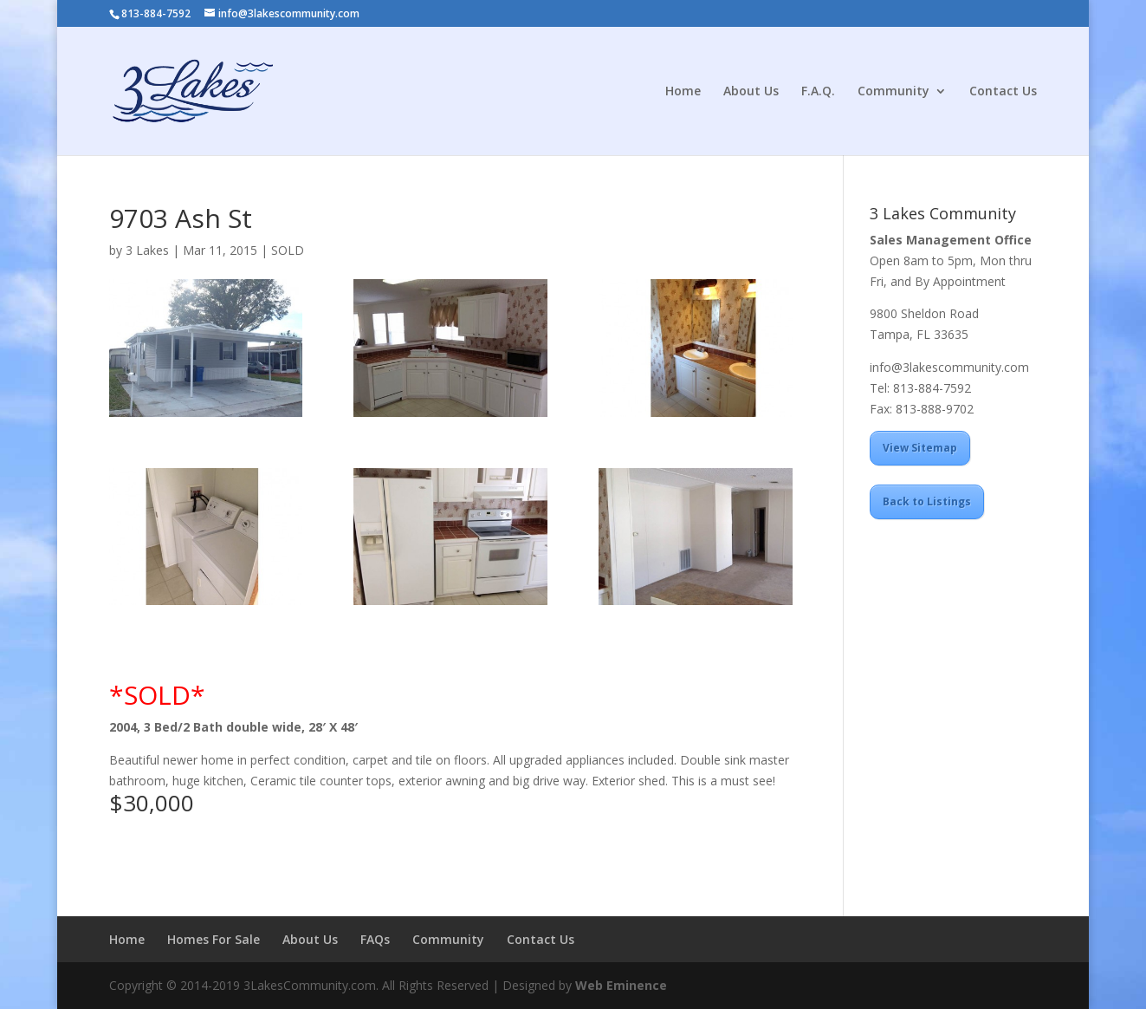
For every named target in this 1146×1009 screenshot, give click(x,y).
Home (683, 92)
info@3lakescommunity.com (949, 367)
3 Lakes (147, 250)
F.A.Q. (818, 92)
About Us (751, 92)
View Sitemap (920, 447)
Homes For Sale (213, 939)
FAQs (375, 939)
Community (893, 92)
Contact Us (1003, 92)
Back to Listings (927, 501)
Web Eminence (621, 985)
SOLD (287, 250)
